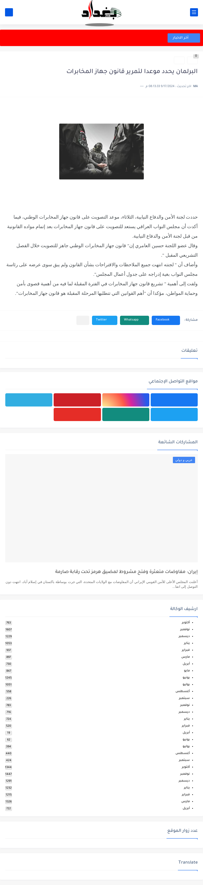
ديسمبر (184, 636)
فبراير (186, 650)
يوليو (186, 685)
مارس (185, 657)
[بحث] (9, 12)
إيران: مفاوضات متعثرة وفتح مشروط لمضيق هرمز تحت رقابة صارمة (126, 572)
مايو (187, 671)
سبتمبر (184, 698)
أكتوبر (186, 623)
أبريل (186, 664)
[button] (166, 320)
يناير (187, 643)
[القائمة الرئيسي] (194, 12)
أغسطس (183, 691)
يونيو (186, 678)
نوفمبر (185, 629)
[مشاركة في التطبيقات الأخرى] (82, 320)
